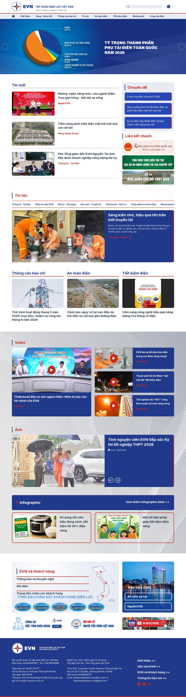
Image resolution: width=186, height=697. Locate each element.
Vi (168, 7)
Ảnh (18, 429)
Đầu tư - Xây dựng (67, 204)
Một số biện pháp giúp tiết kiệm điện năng (156, 522)
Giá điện (22, 586)
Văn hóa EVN (139, 587)
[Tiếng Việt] (42, 6)
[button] (181, 46)
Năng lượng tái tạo (68, 133)
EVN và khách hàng (37, 571)
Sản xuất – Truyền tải (91, 204)
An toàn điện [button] (101, 16)
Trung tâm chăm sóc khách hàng (40, 593)
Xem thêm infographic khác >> (147, 502)
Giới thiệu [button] (25, 16)
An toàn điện (78, 273)
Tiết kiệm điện (135, 273)
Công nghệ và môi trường (143, 204)
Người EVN (64, 103)
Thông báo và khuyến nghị (35, 579)
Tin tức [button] (85, 16)
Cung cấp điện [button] (157, 16)
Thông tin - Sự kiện (68, 163)
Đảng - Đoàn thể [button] (44, 16)
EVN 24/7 (19, 406)
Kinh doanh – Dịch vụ (116, 204)
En (172, 7)
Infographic (30, 502)
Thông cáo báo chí (67, 16)
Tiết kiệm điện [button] (120, 16)
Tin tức (21, 195)
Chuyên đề (137, 87)
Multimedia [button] (138, 16)
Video (20, 342)
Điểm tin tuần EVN (44, 204)
